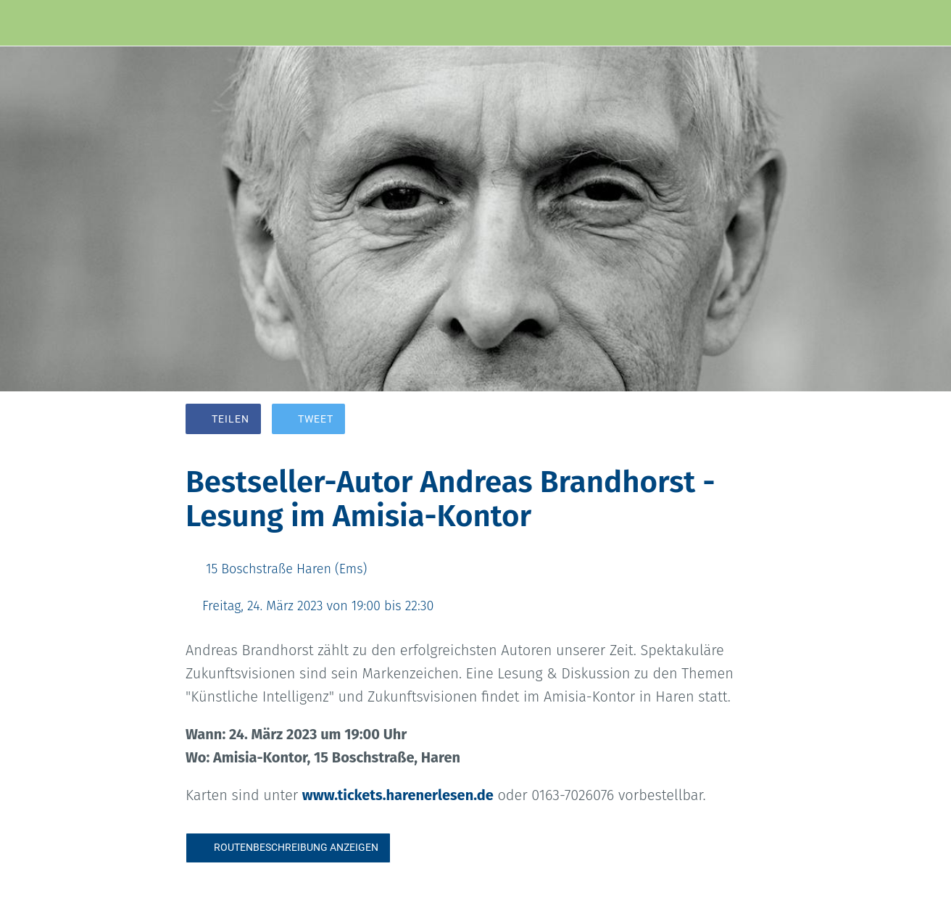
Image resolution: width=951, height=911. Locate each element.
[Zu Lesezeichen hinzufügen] (713, 420)
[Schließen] (23, 23)
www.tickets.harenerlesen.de (398, 795)
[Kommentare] (748, 420)
